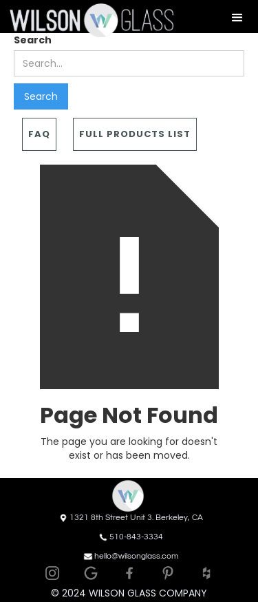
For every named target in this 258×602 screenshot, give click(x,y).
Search (33, 40)
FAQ (39, 134)
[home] (86, 20)
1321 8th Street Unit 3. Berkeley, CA (136, 517)
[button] (237, 18)
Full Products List (135, 134)
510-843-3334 (136, 536)
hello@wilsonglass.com (136, 556)
